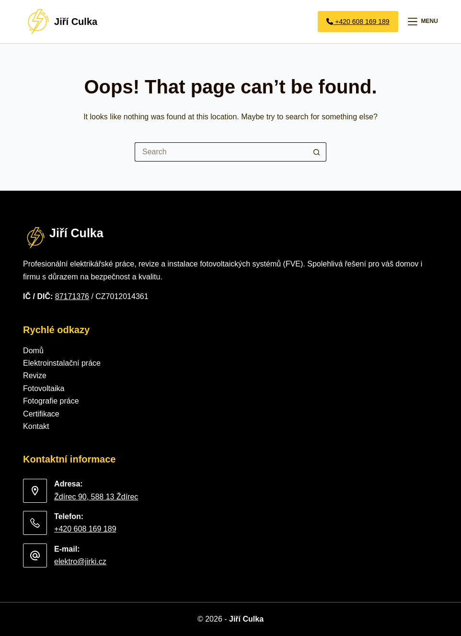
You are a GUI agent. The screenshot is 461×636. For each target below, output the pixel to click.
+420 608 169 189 (85, 529)
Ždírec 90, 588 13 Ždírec (96, 497)
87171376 (72, 296)
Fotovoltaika (43, 388)
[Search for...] (221, 152)
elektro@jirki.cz (80, 561)
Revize (34, 375)
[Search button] (316, 152)
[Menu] (423, 21)
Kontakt (36, 426)
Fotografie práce (51, 401)
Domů (33, 351)
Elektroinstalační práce (62, 363)
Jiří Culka (75, 21)
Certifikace (41, 414)
